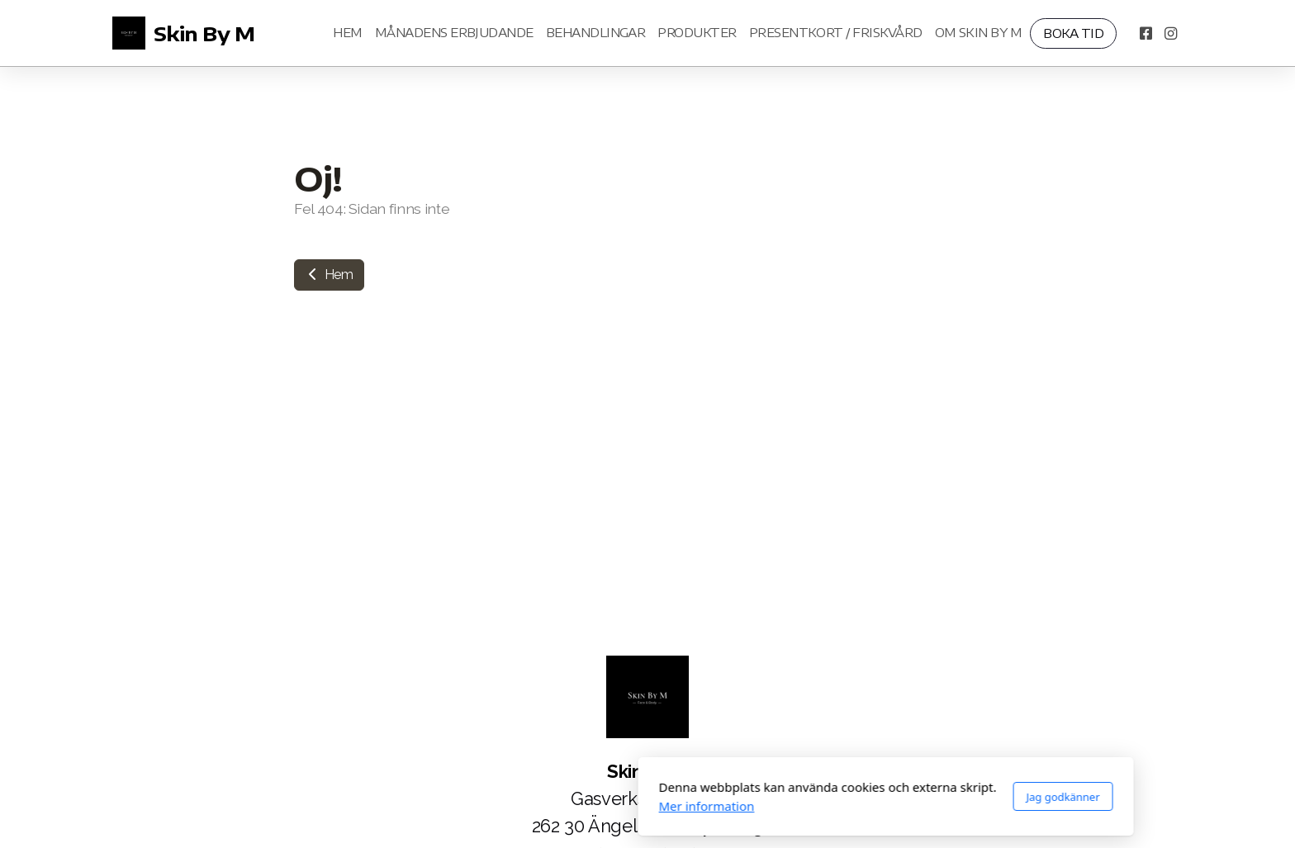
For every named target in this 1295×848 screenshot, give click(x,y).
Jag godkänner (824, 796)
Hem (329, 274)
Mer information (468, 806)
